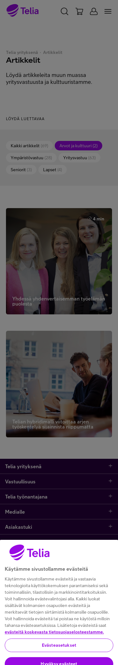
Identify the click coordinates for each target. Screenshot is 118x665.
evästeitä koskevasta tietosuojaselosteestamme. (54, 652)
